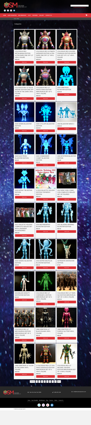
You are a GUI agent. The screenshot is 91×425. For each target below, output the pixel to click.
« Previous (32, 381)
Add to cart (45, 130)
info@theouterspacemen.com (79, 7)
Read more (24, 62)
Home (4, 15)
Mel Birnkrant (22, 15)
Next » (59, 381)
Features (35, 15)
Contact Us (49, 15)
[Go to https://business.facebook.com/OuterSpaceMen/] (14, 10)
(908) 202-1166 (57, 392)
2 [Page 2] (39, 381)
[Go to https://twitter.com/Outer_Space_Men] (5, 10)
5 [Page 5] (47, 381)
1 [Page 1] (36, 381)
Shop (29, 15)
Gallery (41, 15)
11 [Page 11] (55, 381)
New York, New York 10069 (35, 392)
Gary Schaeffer (12, 15)
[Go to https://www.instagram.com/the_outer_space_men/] (8, 10)
